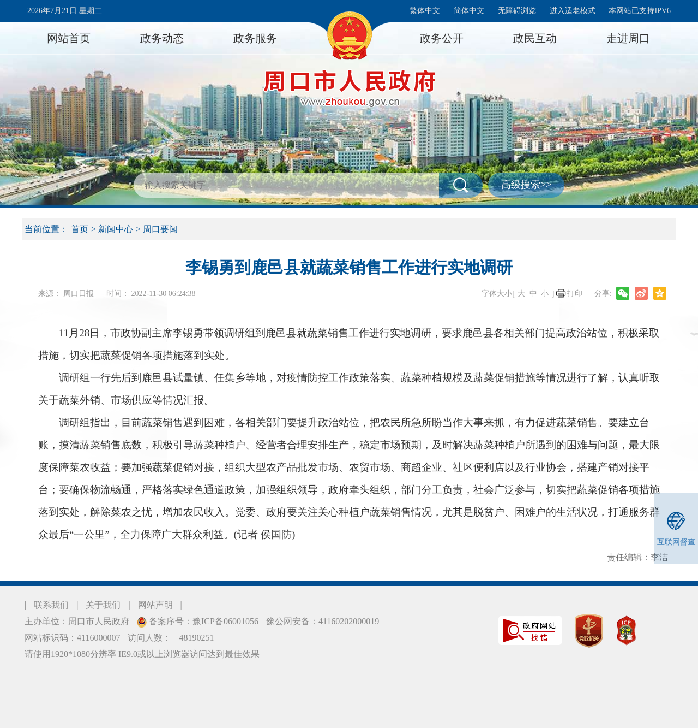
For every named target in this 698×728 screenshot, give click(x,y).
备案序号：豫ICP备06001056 (202, 621)
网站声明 (155, 604)
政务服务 (255, 38)
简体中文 (469, 11)
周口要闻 (160, 229)
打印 (574, 293)
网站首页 (69, 38)
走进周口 (628, 38)
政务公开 (442, 38)
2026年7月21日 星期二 (64, 11)
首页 (79, 229)
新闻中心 (115, 229)
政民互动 (535, 38)
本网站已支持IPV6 (640, 11)
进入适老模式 (572, 11)
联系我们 (51, 604)
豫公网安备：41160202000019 (322, 621)
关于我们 (103, 604)
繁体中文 (425, 11)
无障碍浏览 (517, 11)
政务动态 (162, 38)
